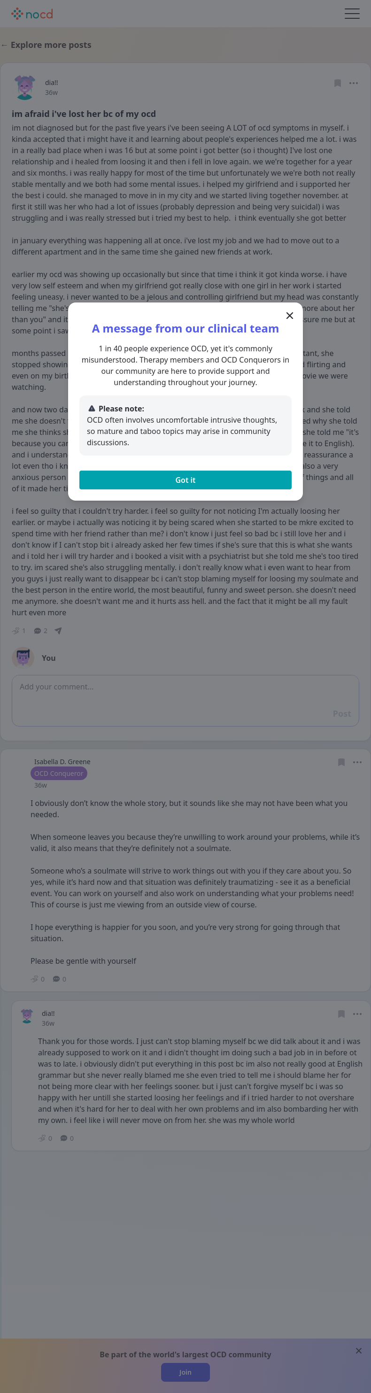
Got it (185, 480)
